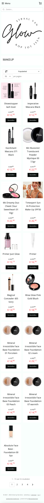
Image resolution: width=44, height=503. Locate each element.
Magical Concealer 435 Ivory (11, 298)
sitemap (33, 495)
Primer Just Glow (11, 254)
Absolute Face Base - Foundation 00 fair (11, 450)
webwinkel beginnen (12, 499)
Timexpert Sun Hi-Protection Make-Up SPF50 (33, 206)
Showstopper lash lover (11, 105)
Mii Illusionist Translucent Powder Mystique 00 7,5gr (33, 155)
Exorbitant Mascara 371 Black (11, 151)
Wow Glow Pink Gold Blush (33, 297)
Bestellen (11, 120)
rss (39, 495)
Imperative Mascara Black (33, 105)
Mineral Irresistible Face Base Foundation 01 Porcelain (11, 348)
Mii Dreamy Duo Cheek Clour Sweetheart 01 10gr (11, 207)
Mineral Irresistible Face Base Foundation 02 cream (32, 348)
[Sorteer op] (22, 71)
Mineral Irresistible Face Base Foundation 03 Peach (11, 399)
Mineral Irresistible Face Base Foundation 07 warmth (32, 399)
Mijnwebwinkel (33, 499)
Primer (32, 254)
